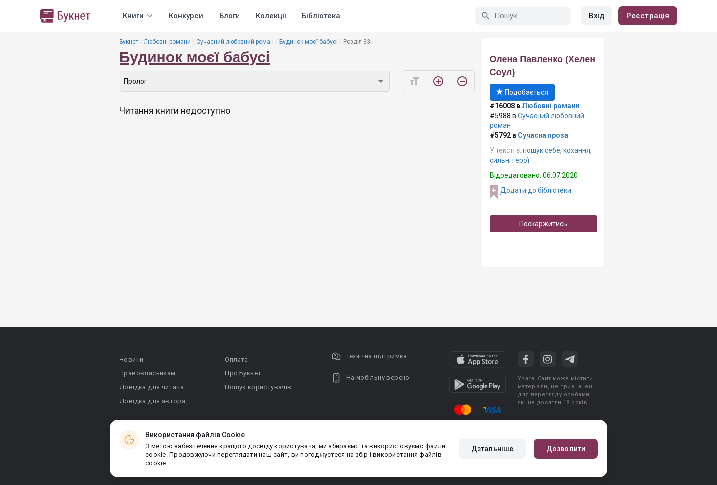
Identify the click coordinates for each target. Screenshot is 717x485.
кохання (576, 150)
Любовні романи (167, 41)
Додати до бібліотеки (535, 190)
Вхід (596, 15)
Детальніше (492, 449)
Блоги (229, 15)
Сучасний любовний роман (235, 41)
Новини (131, 359)
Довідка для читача (152, 387)
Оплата (236, 359)
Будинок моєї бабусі (308, 41)
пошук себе (541, 150)
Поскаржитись (543, 224)
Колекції (271, 15)
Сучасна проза (543, 135)
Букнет (129, 41)
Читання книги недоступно (175, 110)
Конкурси (186, 15)
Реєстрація (647, 15)
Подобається (522, 92)
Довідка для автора (152, 401)
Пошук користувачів (258, 387)
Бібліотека (321, 15)
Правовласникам (148, 373)
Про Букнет (243, 373)
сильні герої (509, 160)
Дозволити (565, 449)
